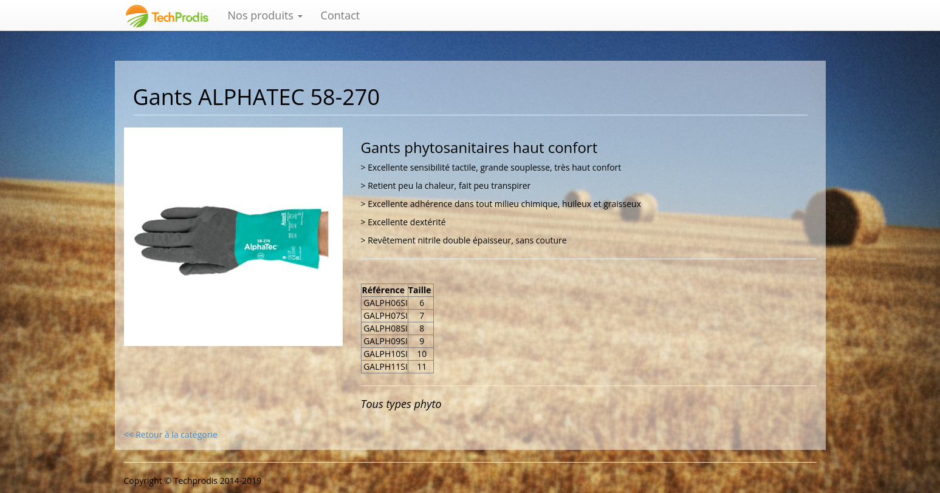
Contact (340, 15)
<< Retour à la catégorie (171, 434)
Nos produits (265, 15)
